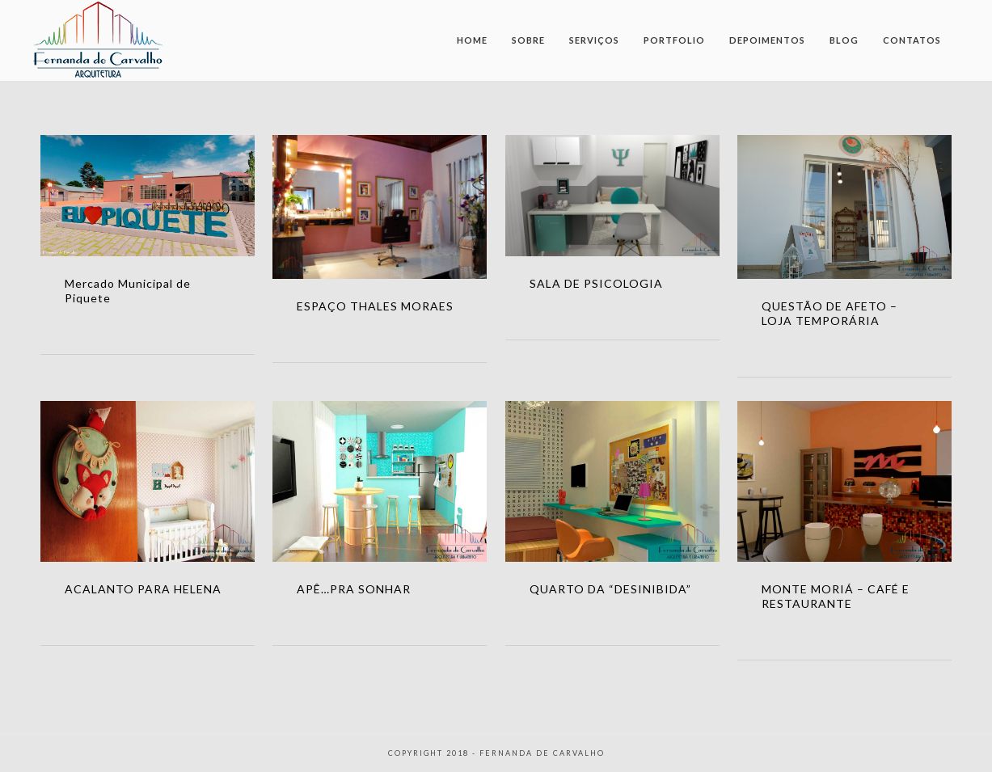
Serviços (594, 40)
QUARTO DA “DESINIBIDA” (610, 589)
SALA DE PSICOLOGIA (596, 283)
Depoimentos (767, 40)
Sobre (528, 40)
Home (472, 40)
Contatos (912, 40)
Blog (844, 40)
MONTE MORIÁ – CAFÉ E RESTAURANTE (836, 596)
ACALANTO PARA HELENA (143, 589)
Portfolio (674, 40)
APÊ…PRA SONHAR (354, 589)
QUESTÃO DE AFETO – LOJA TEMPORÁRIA (829, 313)
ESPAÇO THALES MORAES (375, 306)
